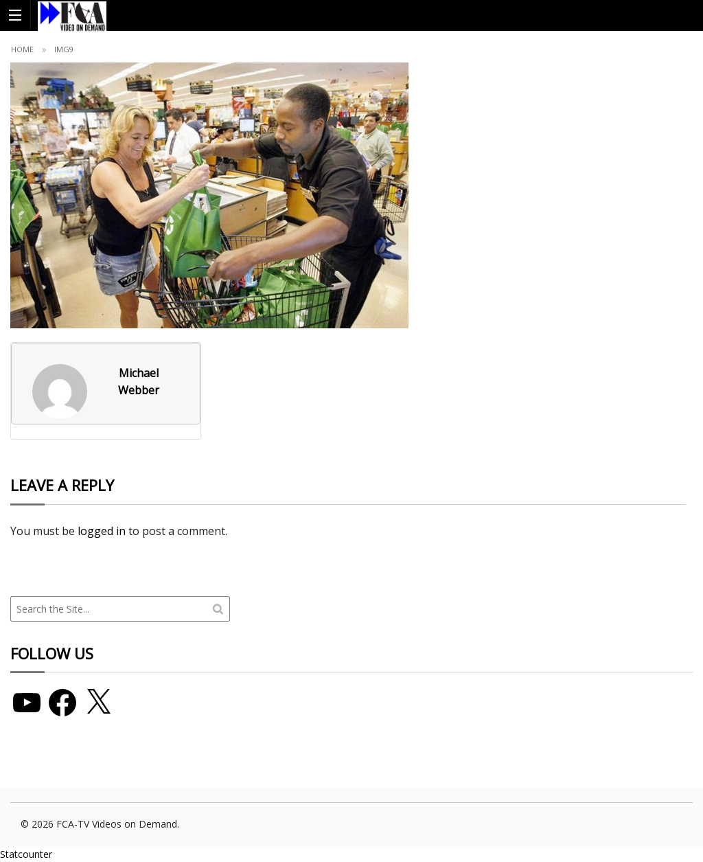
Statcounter (26, 854)
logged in (102, 530)
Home (22, 49)
